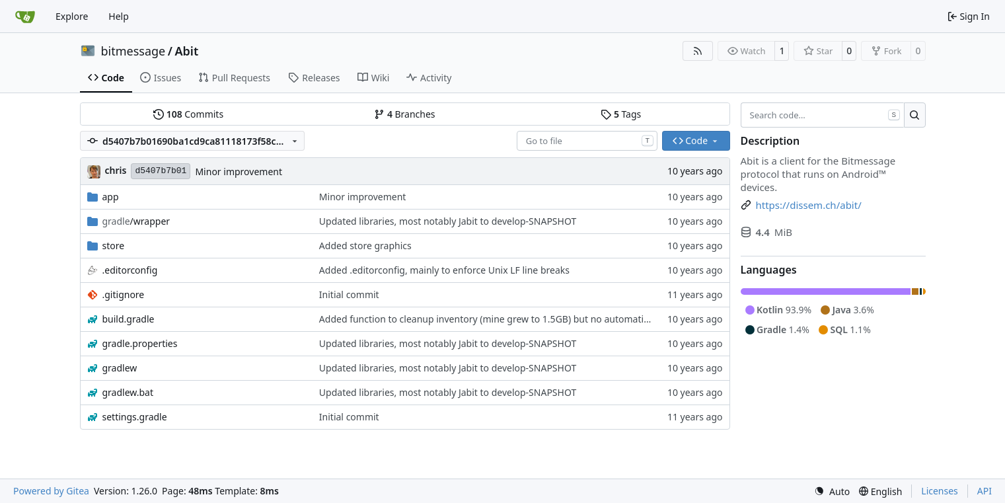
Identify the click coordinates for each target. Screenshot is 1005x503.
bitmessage (133, 51)
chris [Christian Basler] (116, 170)
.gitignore (123, 294)
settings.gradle (134, 416)
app (110, 196)
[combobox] (587, 141)
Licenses (939, 490)
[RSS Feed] (698, 51)
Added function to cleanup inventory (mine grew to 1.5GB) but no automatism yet (496, 319)
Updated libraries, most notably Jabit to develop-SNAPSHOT (447, 221)
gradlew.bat (128, 392)
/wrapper (136, 221)
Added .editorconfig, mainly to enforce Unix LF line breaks (444, 270)
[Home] (25, 16)
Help (118, 16)
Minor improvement (238, 171)
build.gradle (128, 319)
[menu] (832, 491)
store (113, 245)
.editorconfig (130, 270)
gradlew (119, 368)
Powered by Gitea (51, 490)
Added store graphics (365, 245)
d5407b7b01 (160, 171)
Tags (621, 114)
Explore (72, 16)
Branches (404, 114)
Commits (188, 114)
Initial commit (349, 294)
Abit (186, 51)
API (984, 490)
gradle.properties (140, 343)
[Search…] (915, 115)
